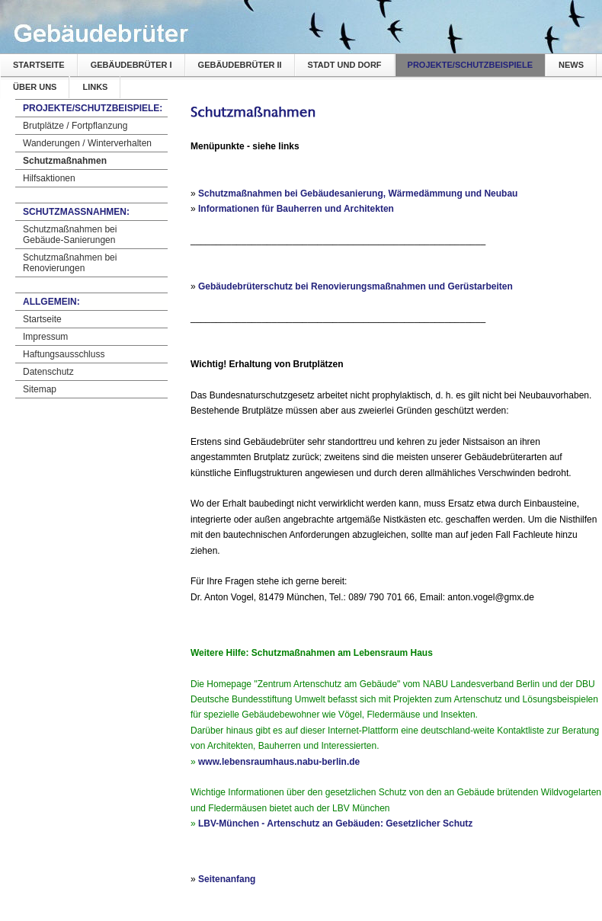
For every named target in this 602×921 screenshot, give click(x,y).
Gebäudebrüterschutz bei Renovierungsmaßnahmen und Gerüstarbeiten (355, 286)
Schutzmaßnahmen (65, 160)
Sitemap (39, 389)
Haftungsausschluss (63, 354)
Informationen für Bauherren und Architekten (296, 208)
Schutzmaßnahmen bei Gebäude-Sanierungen (70, 234)
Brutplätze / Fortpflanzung (75, 125)
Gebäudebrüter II (240, 64)
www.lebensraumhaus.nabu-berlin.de (279, 761)
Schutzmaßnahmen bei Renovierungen (70, 262)
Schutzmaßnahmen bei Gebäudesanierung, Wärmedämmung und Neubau (357, 193)
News (571, 64)
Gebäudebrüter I (131, 64)
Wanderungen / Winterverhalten (87, 143)
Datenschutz (48, 371)
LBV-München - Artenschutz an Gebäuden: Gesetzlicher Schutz (335, 823)
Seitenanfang (226, 879)
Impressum (45, 336)
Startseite (39, 64)
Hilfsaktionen (49, 178)
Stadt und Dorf (345, 64)
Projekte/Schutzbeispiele (470, 64)
